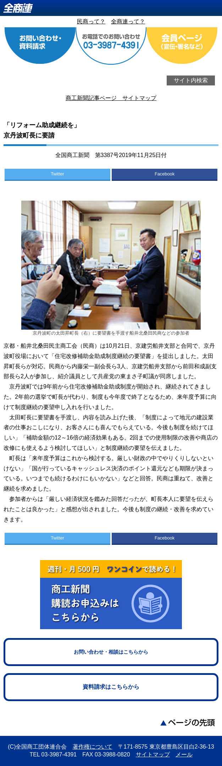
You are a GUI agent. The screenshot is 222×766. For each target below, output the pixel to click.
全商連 (111, 8)
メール (184, 754)
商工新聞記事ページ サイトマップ (111, 98)
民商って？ (91, 21)
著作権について (92, 747)
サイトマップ (153, 754)
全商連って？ (128, 21)
